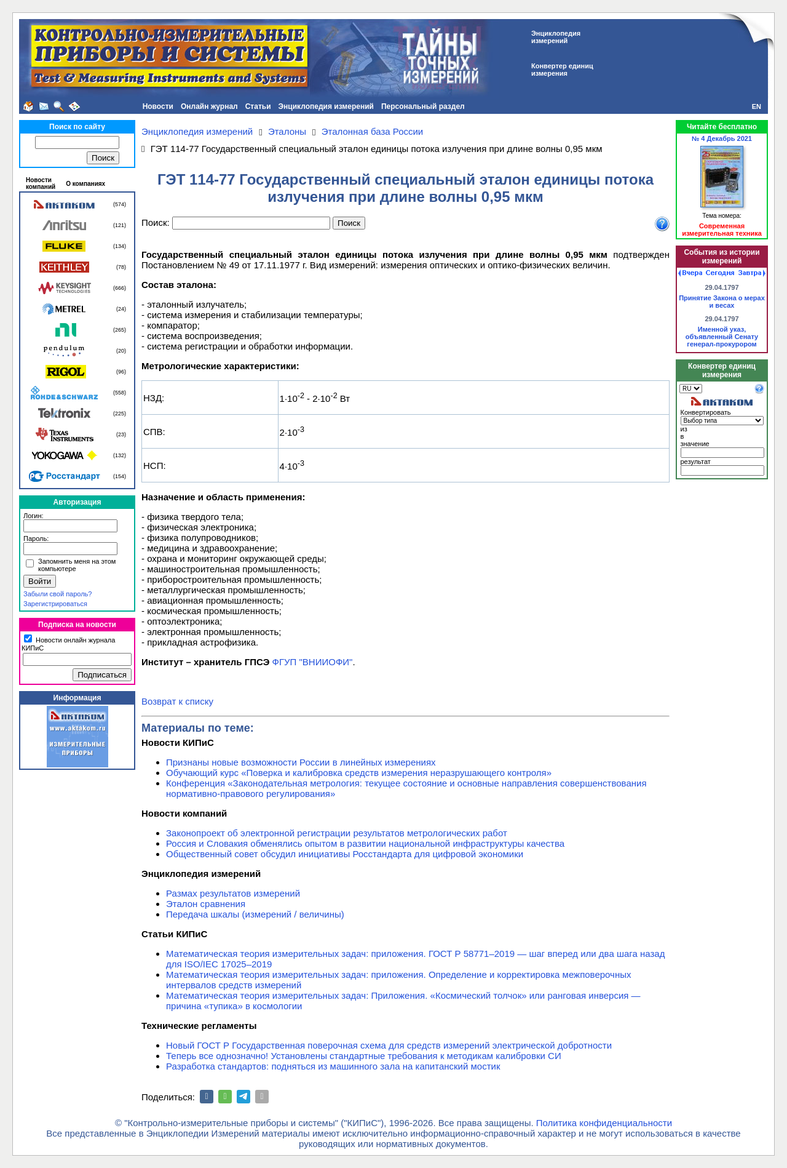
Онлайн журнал (209, 106)
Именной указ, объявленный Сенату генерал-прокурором (722, 337)
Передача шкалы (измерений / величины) (255, 914)
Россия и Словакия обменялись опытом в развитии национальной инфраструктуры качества (365, 843)
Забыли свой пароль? (57, 594)
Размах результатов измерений (233, 893)
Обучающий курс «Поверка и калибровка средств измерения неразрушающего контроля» (359, 772)
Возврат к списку (177, 701)
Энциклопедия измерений (326, 106)
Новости (158, 106)
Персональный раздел (423, 106)
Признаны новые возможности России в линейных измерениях (301, 762)
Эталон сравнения (205, 903)
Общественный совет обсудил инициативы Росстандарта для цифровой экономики (344, 854)
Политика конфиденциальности (604, 1123)
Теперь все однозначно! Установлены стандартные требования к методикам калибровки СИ (363, 1055)
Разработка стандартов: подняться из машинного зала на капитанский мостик (333, 1066)
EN (756, 106)
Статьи (258, 106)
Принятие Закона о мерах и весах (722, 301)
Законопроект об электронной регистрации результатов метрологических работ (336, 833)
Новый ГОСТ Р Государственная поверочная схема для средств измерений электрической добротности (389, 1045)
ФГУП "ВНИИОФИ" (312, 662)
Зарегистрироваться (55, 603)
